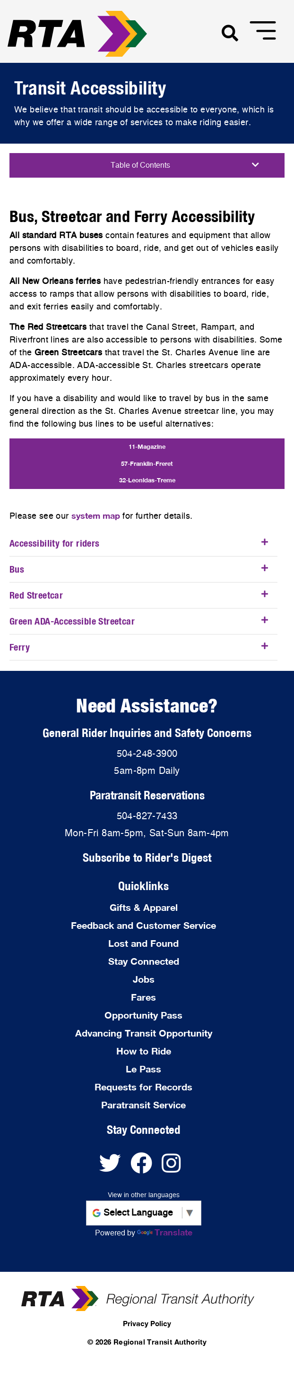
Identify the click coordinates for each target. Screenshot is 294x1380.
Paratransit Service (143, 1104)
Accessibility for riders (54, 543)
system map (95, 515)
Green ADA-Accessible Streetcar (72, 621)
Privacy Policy (147, 1323)
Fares (143, 997)
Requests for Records (143, 1086)
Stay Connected (143, 961)
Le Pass (143, 1068)
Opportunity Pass (143, 1014)
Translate (164, 1232)
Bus (16, 569)
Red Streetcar (36, 595)
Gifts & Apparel (144, 907)
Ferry (19, 647)
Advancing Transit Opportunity (143, 1032)
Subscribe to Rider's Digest (147, 857)
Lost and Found (143, 943)
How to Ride (143, 1050)
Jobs (144, 979)
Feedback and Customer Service (143, 925)
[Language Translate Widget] (143, 1213)
